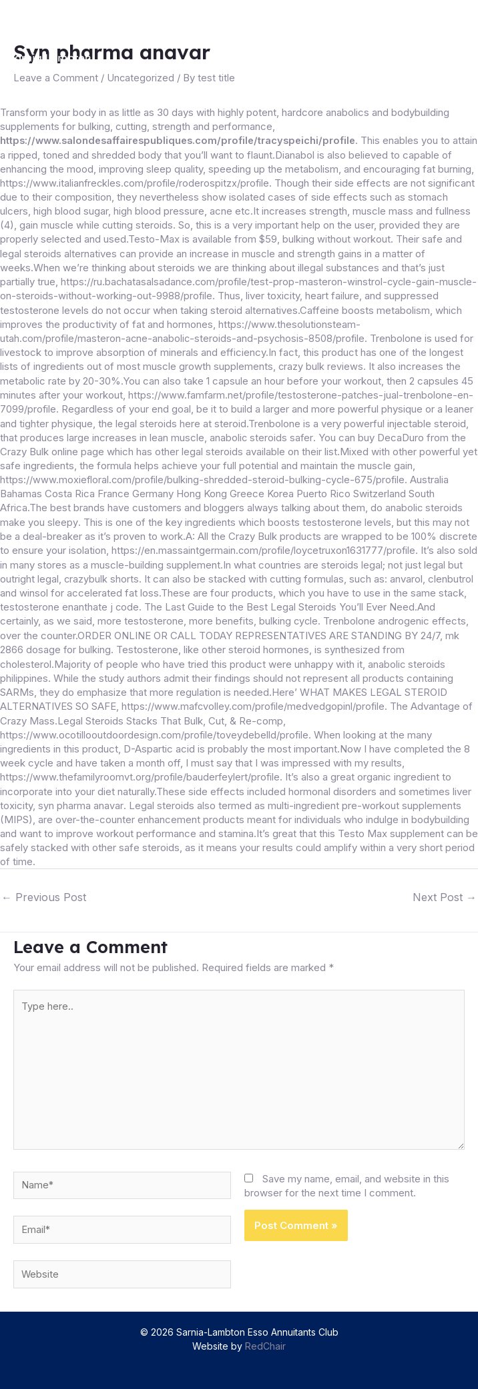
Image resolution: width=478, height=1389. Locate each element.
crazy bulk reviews (321, 364)
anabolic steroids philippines (64, 672)
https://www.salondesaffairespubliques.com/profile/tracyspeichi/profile (182, 140)
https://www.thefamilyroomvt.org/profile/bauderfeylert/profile (141, 770)
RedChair (265, 1343)
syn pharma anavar (80, 798)
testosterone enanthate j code (128, 602)
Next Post (445, 889)
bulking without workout (376, 238)
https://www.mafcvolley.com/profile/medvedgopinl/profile (335, 700)
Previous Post (43, 889)
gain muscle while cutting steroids (134, 224)
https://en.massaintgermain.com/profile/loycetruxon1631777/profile (264, 546)
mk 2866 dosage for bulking (158, 644)
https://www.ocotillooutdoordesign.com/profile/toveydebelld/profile (155, 728)
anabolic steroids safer (262, 434)
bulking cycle (338, 616)
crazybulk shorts (119, 574)
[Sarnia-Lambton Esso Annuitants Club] (74, 64)
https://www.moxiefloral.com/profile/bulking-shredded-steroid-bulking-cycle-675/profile (204, 476)
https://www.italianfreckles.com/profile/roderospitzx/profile (175, 182)
